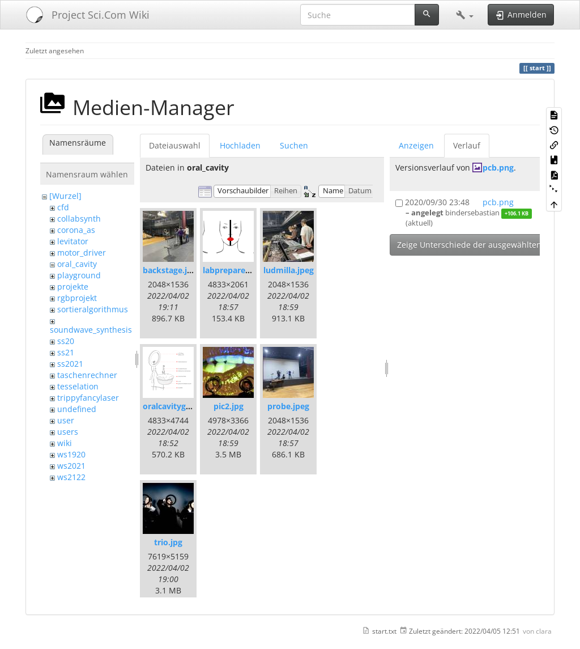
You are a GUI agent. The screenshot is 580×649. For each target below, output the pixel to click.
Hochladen (240, 145)
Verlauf (466, 145)
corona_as (76, 229)
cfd (63, 207)
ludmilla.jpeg (288, 270)
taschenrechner (87, 375)
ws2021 (71, 465)
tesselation (78, 386)
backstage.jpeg (172, 270)
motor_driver (81, 252)
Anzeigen (416, 145)
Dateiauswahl (175, 145)
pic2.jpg (229, 406)
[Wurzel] (65, 195)
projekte (72, 286)
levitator (72, 241)
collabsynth (79, 218)
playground (79, 275)
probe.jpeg (288, 406)
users (67, 431)
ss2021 (70, 363)
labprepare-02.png (238, 270)
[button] (464, 15)
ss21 (65, 352)
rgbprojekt (77, 297)
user (65, 420)
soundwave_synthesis (91, 329)
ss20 (65, 341)
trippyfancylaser (88, 397)
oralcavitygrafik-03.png (188, 406)
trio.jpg (168, 542)
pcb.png (498, 167)
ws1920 (71, 454)
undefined (76, 409)
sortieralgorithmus (92, 309)
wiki (64, 443)
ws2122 (71, 477)
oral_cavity (77, 263)
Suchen (294, 145)
